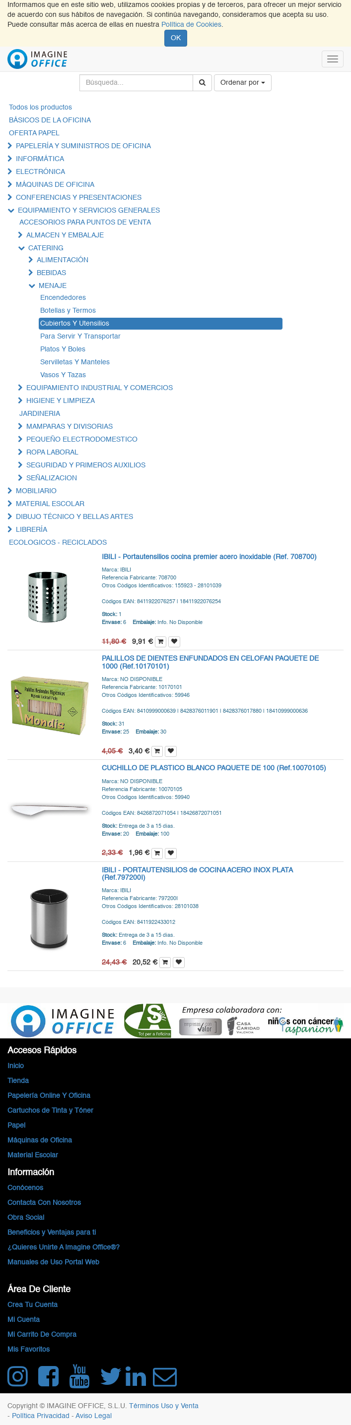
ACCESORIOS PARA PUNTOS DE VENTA (85, 222)
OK (176, 38)
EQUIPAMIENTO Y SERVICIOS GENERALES (89, 210)
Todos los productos (40, 107)
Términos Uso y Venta (164, 1406)
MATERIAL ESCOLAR (50, 504)
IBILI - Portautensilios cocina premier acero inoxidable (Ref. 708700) (209, 557)
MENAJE (53, 286)
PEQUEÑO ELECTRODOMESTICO (82, 439)
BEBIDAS (51, 273)
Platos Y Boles (62, 349)
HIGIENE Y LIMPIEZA (60, 401)
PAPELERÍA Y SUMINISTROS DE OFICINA (83, 146)
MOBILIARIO (36, 491)
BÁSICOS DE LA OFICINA (50, 120)
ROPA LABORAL (52, 452)
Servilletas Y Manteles (75, 362)
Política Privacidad (41, 1416)
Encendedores (63, 297)
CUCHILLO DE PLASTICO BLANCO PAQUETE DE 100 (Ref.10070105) (214, 768)
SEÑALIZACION (51, 478)
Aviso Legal (93, 1416)
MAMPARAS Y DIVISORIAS (69, 426)
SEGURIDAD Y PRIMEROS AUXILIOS (85, 465)
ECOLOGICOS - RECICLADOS (58, 542)
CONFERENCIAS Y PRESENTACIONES (78, 197)
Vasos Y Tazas (63, 375)
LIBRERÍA (31, 529)
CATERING (46, 248)
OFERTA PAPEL (34, 133)
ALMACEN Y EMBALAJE (65, 235)
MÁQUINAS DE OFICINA (55, 184)
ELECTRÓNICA (40, 172)
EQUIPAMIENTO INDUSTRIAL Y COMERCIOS (99, 388)
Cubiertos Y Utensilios (74, 323)
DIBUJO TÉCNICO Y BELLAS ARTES (74, 516)
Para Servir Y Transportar (80, 336)
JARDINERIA (39, 413)
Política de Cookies (191, 24)
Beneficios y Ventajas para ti (51, 1232)
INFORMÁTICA (40, 159)
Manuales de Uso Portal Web (53, 1262)
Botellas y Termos (68, 310)
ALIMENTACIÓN (62, 260)
